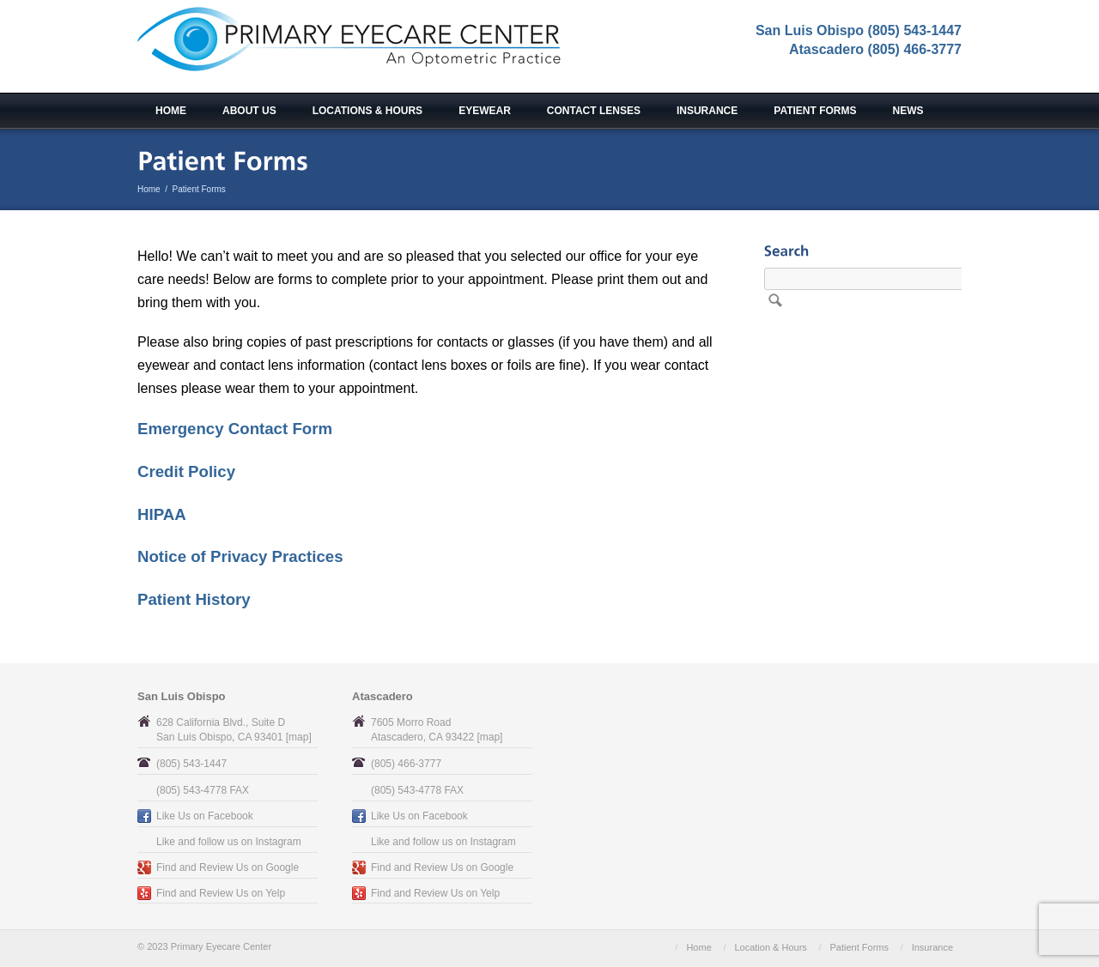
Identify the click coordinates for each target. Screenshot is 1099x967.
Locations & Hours (367, 111)
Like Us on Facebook (204, 816)
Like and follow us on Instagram (228, 842)
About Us (249, 111)
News (908, 111)
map (298, 737)
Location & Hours (770, 947)
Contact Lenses (594, 111)
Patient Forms (815, 111)
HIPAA (161, 514)
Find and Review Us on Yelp (220, 893)
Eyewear (484, 111)
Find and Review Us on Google (227, 867)
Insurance (707, 111)
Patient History (194, 599)
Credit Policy (186, 471)
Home (170, 111)
